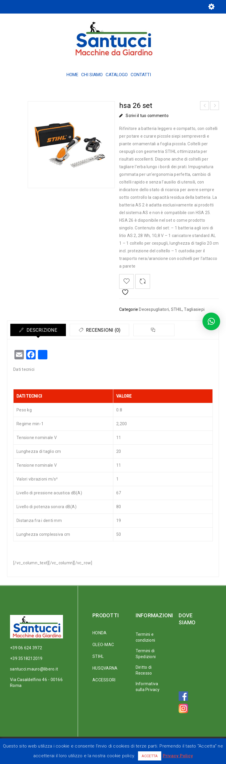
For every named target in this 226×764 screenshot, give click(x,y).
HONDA (99, 632)
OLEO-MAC (103, 644)
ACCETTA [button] (150, 756)
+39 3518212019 (26, 658)
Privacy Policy (178, 755)
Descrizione (41, 330)
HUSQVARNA (104, 668)
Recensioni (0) (104, 330)
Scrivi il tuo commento (147, 115)
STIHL (98, 656)
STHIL (176, 309)
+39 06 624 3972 (26, 647)
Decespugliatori (154, 309)
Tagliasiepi (194, 309)
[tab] (38, 330)
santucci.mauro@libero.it (34, 669)
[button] (211, 321)
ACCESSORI (103, 680)
